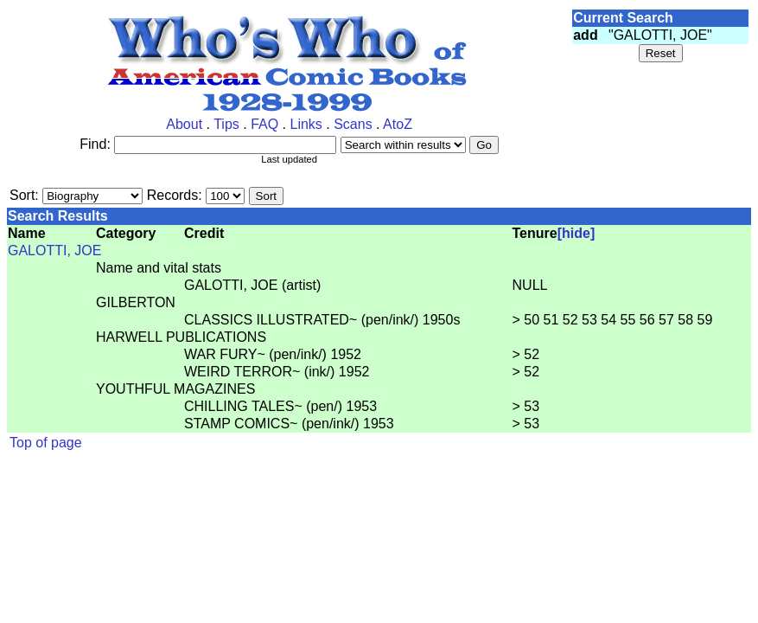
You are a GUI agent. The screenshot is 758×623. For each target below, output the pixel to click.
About (184, 124)
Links (306, 124)
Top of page (46, 442)
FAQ (264, 124)
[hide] (576, 233)
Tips (226, 124)
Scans (353, 124)
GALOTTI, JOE (54, 250)
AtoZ (397, 124)
